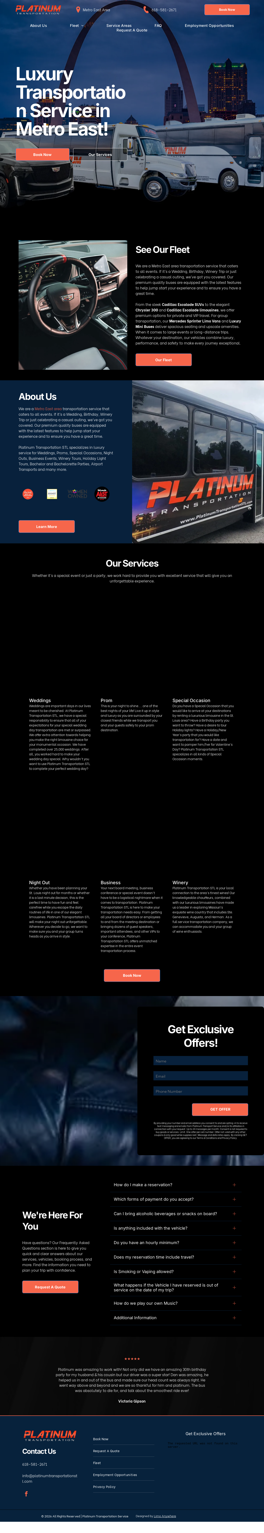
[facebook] (26, 1505)
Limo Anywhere (165, 1527)
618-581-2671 (164, 9)
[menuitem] (39, 25)
